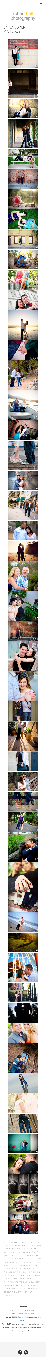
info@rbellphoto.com (26, 1314)
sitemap (23, 1320)
